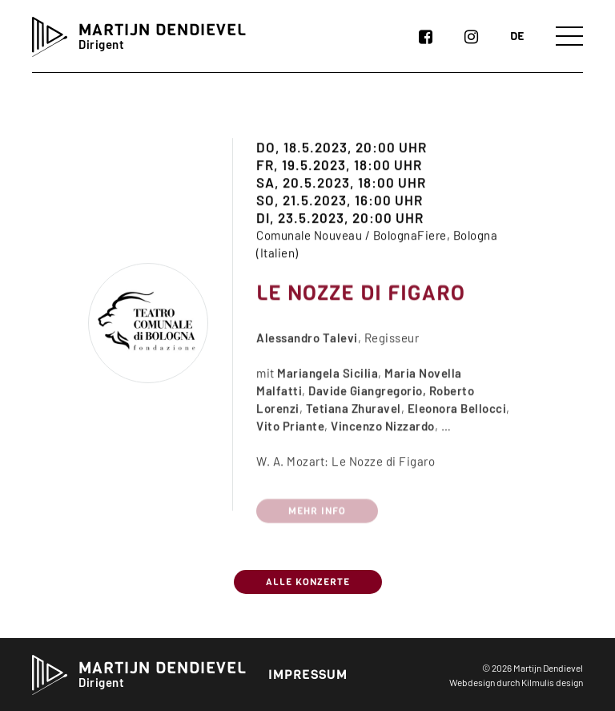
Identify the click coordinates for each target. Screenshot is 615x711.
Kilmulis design (552, 682)
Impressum (308, 674)
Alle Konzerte (308, 582)
